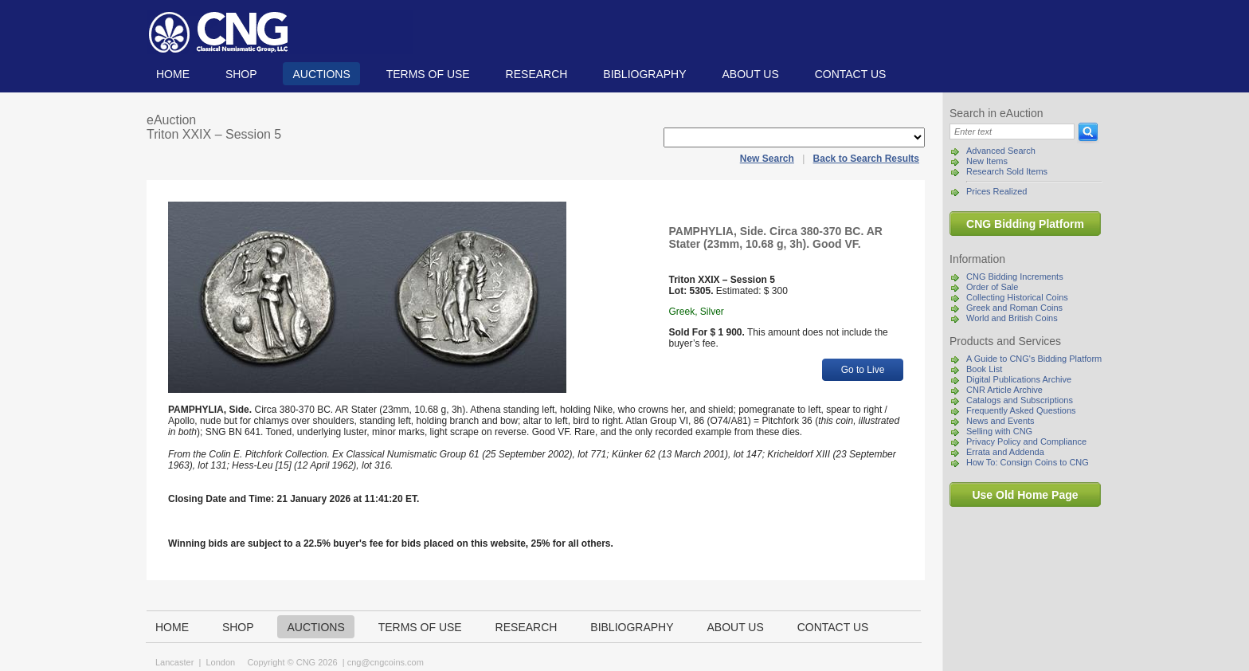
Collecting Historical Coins (1017, 297)
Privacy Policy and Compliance (1026, 441)
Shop (241, 74)
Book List (984, 369)
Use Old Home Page (1025, 495)
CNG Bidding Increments (1014, 276)
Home (173, 74)
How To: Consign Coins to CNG (1027, 462)
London (220, 662)
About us (750, 74)
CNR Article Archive (1004, 389)
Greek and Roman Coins (1014, 307)
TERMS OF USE (428, 74)
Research (537, 74)
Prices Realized (996, 191)
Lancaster (174, 662)
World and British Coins (1012, 318)
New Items (987, 161)
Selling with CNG (999, 431)
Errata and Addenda (1005, 452)
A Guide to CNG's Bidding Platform (1034, 358)
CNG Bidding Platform (1025, 224)
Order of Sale (992, 287)
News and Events (1000, 421)
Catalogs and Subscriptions (1019, 400)
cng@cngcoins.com (385, 662)
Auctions (321, 74)
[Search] (1012, 131)
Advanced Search (1001, 150)
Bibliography (644, 74)
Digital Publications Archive (1018, 379)
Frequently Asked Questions (1021, 410)
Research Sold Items (1006, 171)
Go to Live (863, 369)
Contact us (851, 74)
